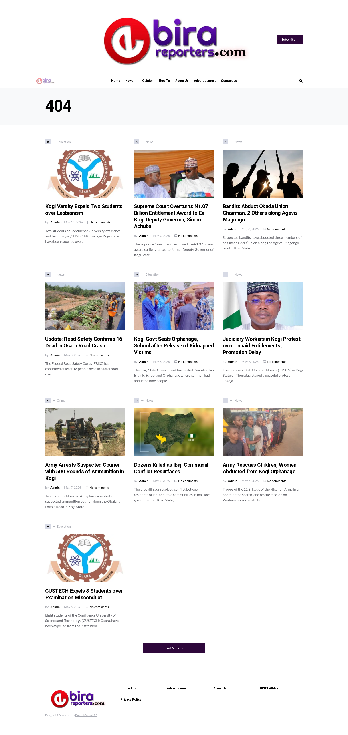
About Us (220, 688)
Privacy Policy (130, 699)
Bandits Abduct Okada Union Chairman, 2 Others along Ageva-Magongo (260, 213)
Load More (171, 648)
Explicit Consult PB (86, 715)
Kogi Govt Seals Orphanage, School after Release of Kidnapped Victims (174, 345)
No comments (101, 222)
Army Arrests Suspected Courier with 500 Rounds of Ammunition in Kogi (84, 471)
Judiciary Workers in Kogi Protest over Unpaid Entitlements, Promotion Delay (261, 345)
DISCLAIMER (269, 688)
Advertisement (178, 688)
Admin (55, 222)
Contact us (128, 688)
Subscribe (290, 39)
